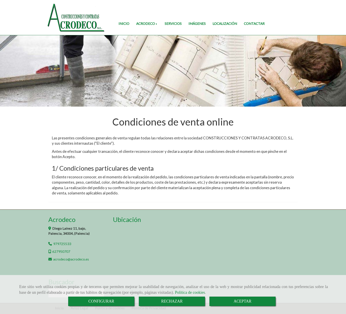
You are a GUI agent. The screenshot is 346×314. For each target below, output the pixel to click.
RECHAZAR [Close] (171, 301)
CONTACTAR (254, 24)
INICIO (123, 24)
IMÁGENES (197, 24)
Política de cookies (190, 292)
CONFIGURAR (101, 301)
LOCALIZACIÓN (224, 24)
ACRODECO (147, 24)
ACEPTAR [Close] (243, 301)
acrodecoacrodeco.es (71, 259)
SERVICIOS (173, 24)
